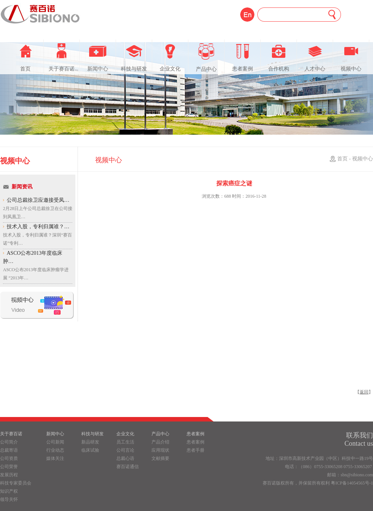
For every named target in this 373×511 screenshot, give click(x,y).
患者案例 (242, 57)
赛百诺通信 (127, 466)
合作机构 (278, 57)
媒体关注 (55, 458)
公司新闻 (55, 442)
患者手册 (195, 450)
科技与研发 (134, 57)
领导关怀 (9, 499)
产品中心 (206, 57)
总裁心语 (125, 458)
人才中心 (314, 57)
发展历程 (9, 474)
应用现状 (160, 450)
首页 (25, 57)
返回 (364, 392)
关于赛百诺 (61, 57)
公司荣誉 (9, 466)
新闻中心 (97, 57)
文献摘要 (160, 458)
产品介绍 (160, 442)
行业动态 (55, 450)
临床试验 (90, 450)
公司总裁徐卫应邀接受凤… (38, 200)
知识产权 (9, 491)
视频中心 (351, 57)
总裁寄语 (9, 450)
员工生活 (125, 442)
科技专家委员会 (15, 483)
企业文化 (170, 57)
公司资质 (9, 458)
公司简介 (9, 442)
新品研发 (90, 442)
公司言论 (125, 450)
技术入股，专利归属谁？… (38, 226)
